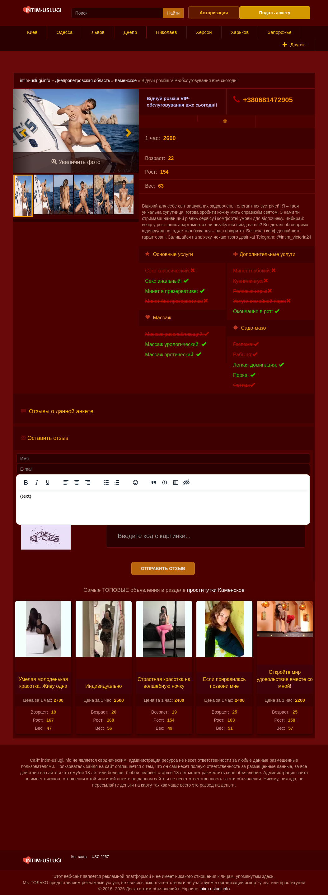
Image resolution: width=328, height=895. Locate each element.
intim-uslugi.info (35, 80)
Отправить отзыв (163, 568)
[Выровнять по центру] (77, 482)
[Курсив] (36, 482)
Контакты (79, 857)
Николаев (166, 32)
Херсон (204, 32)
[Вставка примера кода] (164, 482)
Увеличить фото (75, 162)
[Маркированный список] (106, 482)
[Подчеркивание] (47, 482)
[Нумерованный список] (117, 482)
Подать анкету (274, 12)
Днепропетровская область (82, 80)
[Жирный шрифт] (26, 482)
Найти (173, 13)
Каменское (126, 80)
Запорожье (280, 32)
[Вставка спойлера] (175, 482)
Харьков (240, 32)
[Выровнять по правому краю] (87, 482)
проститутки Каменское (216, 590)
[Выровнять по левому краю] (66, 482)
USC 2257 (100, 857)
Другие (294, 44)
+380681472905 (263, 100)
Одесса (64, 32)
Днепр (130, 32)
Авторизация (213, 12)
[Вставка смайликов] (135, 482)
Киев (32, 32)
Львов (98, 32)
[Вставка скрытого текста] (186, 482)
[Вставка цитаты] (153, 482)
